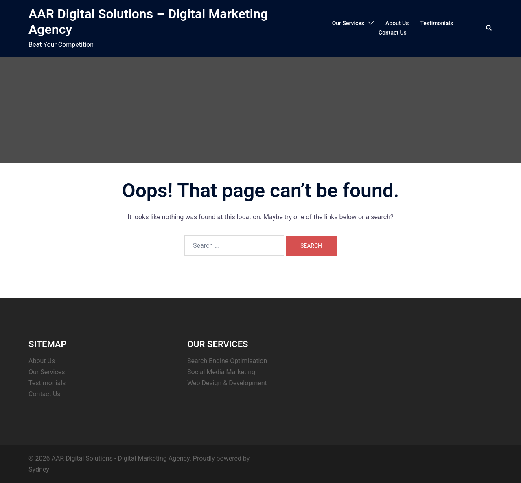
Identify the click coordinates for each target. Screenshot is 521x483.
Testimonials (436, 23)
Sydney (38, 469)
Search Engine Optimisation (227, 361)
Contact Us (393, 32)
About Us (397, 23)
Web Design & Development (227, 383)
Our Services (348, 23)
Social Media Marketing (221, 372)
